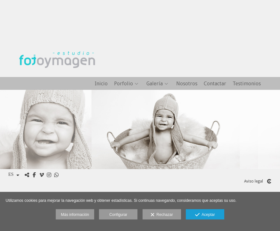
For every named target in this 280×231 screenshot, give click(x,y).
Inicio (101, 84)
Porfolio (123, 84)
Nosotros (186, 84)
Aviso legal (253, 181)
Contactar (215, 84)
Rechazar (162, 215)
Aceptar (205, 215)
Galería (154, 84)
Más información (75, 214)
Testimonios (247, 84)
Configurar (118, 214)
